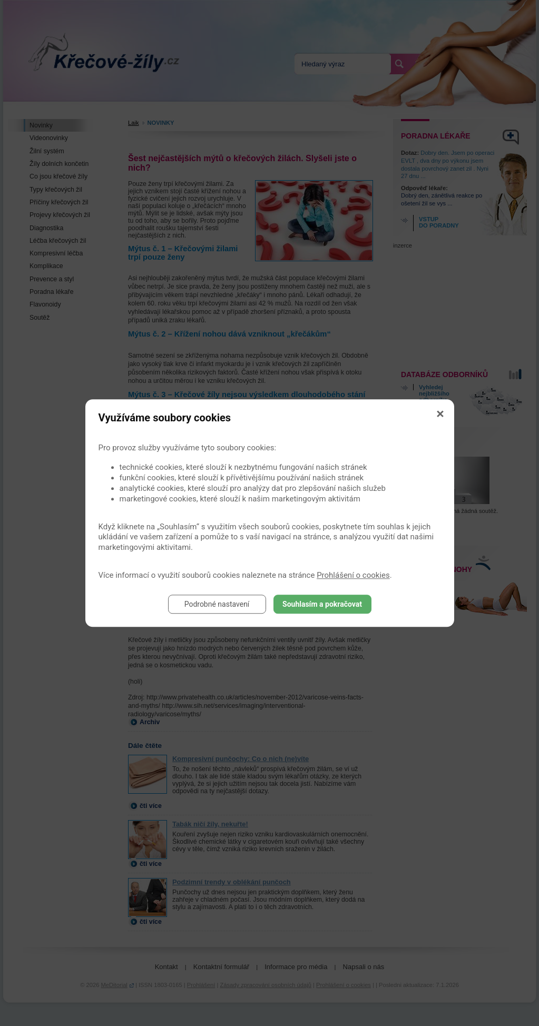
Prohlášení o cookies (353, 575)
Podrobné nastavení (217, 604)
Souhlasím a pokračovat (322, 604)
